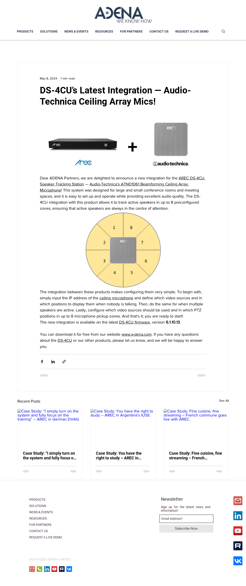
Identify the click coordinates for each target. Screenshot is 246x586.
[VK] (237, 560)
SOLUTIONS (37, 506)
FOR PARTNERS (40, 525)
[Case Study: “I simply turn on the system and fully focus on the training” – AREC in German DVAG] (50, 427)
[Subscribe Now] (186, 529)
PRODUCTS (37, 499)
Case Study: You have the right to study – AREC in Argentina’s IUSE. (119, 455)
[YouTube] (237, 530)
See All (224, 400)
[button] (49, 31)
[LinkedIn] (237, 515)
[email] (32, 569)
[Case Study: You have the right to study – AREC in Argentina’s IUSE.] (123, 427)
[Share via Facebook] (42, 361)
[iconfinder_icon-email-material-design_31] (237, 500)
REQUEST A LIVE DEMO (45, 537)
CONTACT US (38, 531)
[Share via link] (64, 361)
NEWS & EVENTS (41, 512)
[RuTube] (237, 545)
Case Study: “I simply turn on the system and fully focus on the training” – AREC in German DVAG (49, 455)
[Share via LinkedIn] (53, 361)
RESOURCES (38, 518)
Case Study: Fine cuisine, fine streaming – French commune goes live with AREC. (195, 455)
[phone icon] (39, 569)
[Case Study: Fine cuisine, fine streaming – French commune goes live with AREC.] (196, 427)
